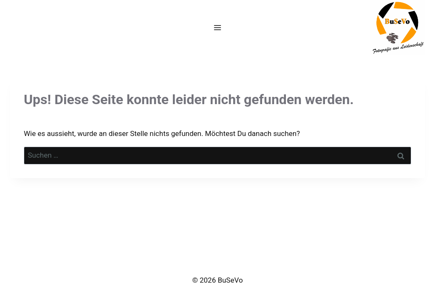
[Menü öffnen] (218, 27)
